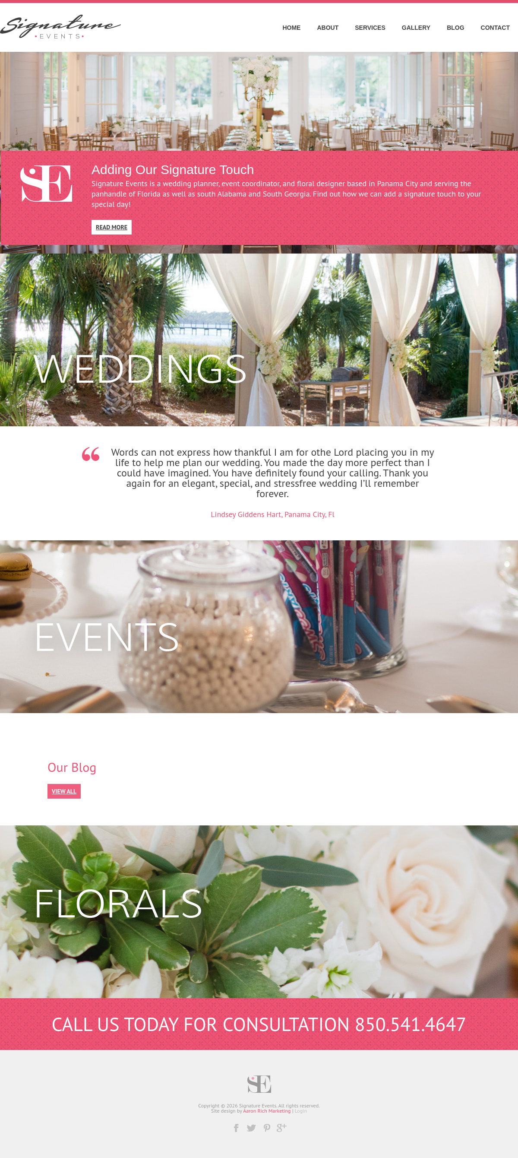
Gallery (416, 27)
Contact (495, 27)
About (327, 27)
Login (301, 1110)
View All (64, 791)
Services (370, 27)
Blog (455, 27)
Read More (111, 227)
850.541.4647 (411, 1024)
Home (291, 27)
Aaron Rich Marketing (267, 1110)
